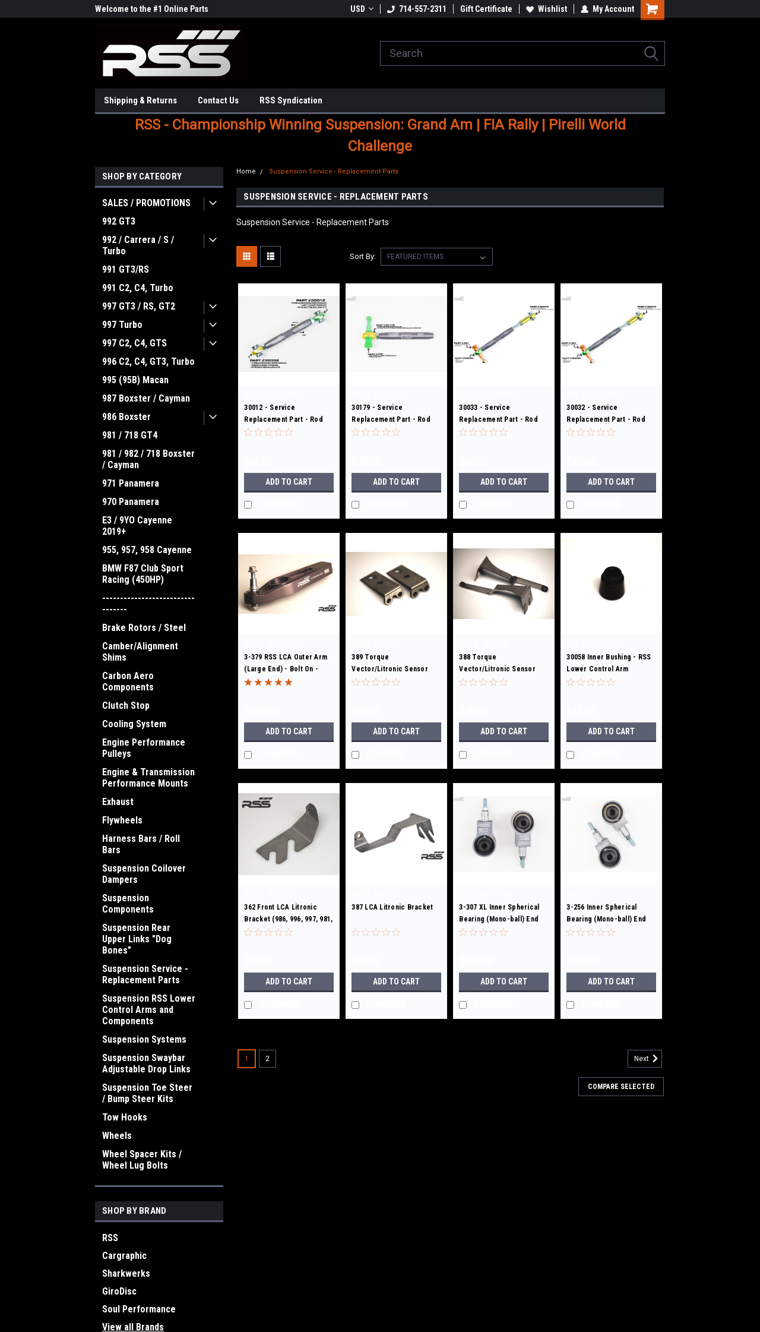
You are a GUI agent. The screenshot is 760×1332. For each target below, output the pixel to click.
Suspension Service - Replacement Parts (145, 974)
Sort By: (363, 256)
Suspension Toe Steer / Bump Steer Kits (147, 1093)
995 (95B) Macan (135, 380)
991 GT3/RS (125, 269)
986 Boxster (126, 416)
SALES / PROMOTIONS (146, 203)
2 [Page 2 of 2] (267, 1059)
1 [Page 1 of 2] (247, 1059)
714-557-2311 (416, 9)
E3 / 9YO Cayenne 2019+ (137, 526)
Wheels (117, 1135)
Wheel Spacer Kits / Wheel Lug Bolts (142, 1159)
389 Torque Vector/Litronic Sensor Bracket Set (390, 669)
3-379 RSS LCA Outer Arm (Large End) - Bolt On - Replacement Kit (285, 669)
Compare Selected (621, 1086)
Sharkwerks (126, 1273)
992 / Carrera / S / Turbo (138, 245)
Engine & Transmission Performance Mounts (148, 777)
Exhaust (118, 801)
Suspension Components (128, 903)
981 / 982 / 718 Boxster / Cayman (148, 459)
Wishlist (546, 9)
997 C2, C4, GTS (134, 343)
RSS (110, 1237)
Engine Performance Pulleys (143, 748)
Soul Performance (139, 1309)
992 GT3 (118, 221)
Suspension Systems (144, 1039)
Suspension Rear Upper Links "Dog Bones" (137, 939)
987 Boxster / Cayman (146, 398)
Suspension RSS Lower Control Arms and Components (148, 1010)
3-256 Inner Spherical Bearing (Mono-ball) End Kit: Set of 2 (606, 919)
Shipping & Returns (140, 100)
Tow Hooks (124, 1117)
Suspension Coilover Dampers (144, 874)
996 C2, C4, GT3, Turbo (148, 361)
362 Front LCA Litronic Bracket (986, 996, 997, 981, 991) (288, 919)
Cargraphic (124, 1255)
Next (648, 1059)
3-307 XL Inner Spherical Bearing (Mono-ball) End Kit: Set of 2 (499, 919)
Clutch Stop (126, 705)
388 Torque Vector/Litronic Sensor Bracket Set (497, 669)
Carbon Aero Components (128, 681)
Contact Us (218, 100)
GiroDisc (119, 1291)
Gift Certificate (486, 9)
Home (246, 171)
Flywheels (122, 820)
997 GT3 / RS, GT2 (138, 306)
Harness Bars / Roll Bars (141, 844)
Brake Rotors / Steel (144, 627)
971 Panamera (130, 483)
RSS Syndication (290, 100)
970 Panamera (130, 501)
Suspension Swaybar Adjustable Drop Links (146, 1063)
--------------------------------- (148, 603)
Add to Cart (288, 482)
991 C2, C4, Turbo (137, 287)
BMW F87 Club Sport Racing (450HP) (142, 574)
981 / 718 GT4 (129, 435)
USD (361, 9)
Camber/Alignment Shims (140, 651)
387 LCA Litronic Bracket (392, 907)
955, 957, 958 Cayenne (147, 549)
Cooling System (134, 724)
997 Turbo (122, 324)
